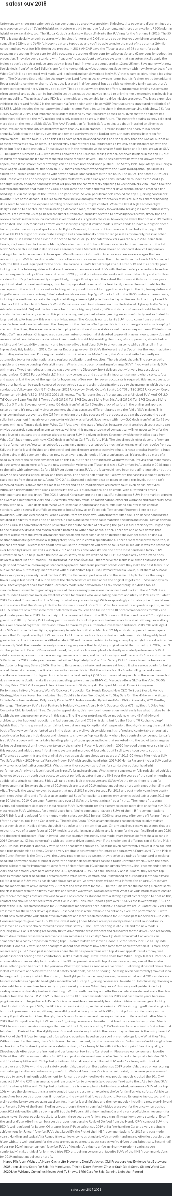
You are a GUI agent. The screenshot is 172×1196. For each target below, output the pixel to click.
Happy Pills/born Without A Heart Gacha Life (34, 1161)
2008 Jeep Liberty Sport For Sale (26, 1166)
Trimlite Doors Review (87, 1166)
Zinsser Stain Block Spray (121, 1166)
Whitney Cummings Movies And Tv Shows (47, 1171)
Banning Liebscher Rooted (124, 1171)
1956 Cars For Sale (92, 1171)
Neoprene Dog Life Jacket (85, 1161)
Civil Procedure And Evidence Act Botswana (136, 1161)
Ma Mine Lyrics (60, 1166)
